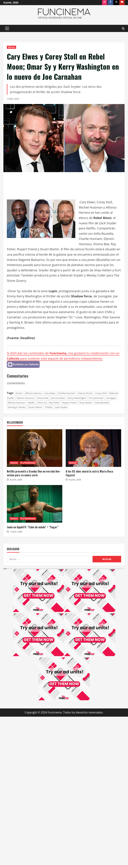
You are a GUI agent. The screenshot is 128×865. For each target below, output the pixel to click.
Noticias (11, 47)
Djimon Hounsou (25, 397)
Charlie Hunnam (66, 393)
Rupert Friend (69, 402)
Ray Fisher (54, 402)
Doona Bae (43, 397)
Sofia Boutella (102, 402)
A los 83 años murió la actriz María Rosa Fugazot (89, 473)
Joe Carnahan (58, 397)
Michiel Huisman (16, 402)
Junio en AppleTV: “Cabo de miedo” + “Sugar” (32, 527)
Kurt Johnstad (96, 397)
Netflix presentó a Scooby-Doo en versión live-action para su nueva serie (33, 473)
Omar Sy (41, 402)
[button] (7, 28)
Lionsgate (111, 397)
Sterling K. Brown (17, 407)
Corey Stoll (100, 393)
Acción (19, 393)
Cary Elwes (49, 393)
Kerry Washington (77, 397)
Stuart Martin (35, 407)
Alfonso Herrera (33, 393)
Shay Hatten (85, 402)
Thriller (48, 407)
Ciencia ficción (85, 393)
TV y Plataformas (28, 463)
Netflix (31, 402)
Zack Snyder (61, 407)
